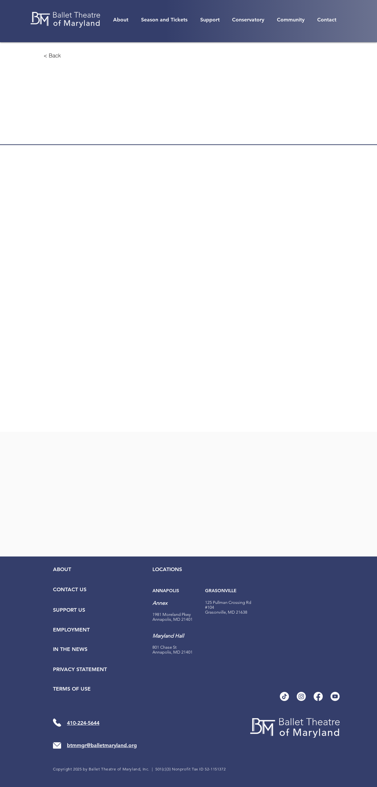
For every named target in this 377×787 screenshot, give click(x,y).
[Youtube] (335, 696)
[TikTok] (284, 696)
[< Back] (52, 55)
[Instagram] (301, 696)
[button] (121, 19)
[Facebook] (318, 696)
